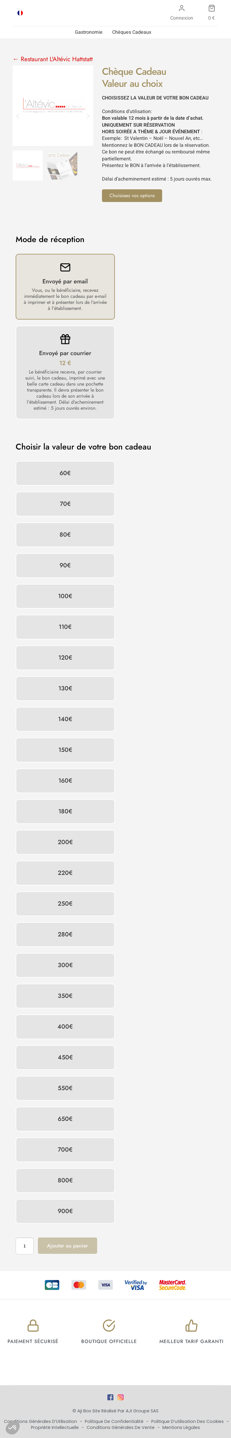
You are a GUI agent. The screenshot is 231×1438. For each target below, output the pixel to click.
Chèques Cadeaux (131, 32)
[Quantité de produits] (25, 1246)
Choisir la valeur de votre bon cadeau (83, 447)
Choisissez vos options (132, 195)
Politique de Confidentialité (115, 1421)
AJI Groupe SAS (142, 1411)
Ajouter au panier (67, 1246)
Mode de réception (50, 239)
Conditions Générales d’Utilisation (41, 1421)
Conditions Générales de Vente (121, 1427)
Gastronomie (89, 32)
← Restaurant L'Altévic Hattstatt (53, 59)
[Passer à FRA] (20, 13)
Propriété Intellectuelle (55, 1427)
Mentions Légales (181, 1427)
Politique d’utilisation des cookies (188, 1421)
